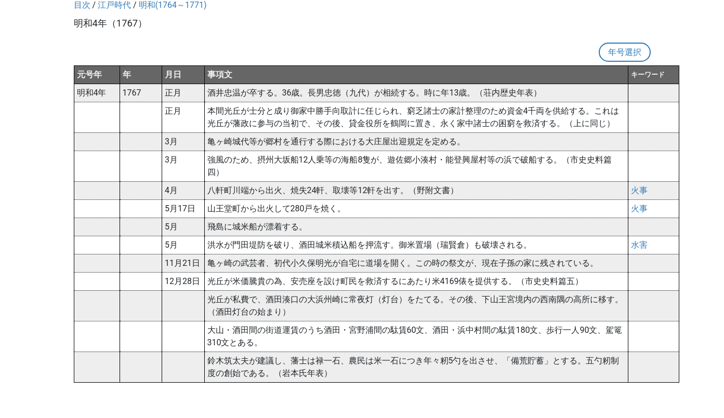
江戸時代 (114, 5)
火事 (639, 190)
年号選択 (624, 52)
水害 (639, 245)
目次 (82, 5)
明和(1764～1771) (173, 5)
